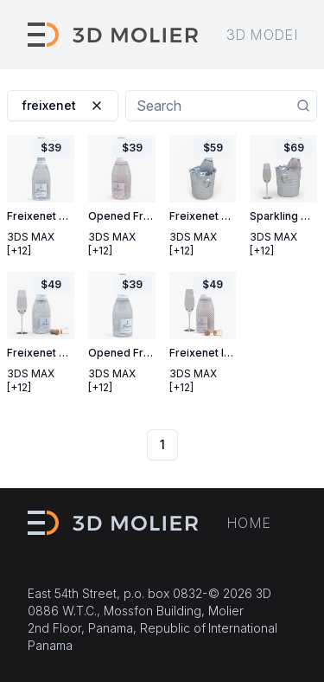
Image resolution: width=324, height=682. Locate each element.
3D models (268, 34)
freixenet (63, 105)
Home (248, 522)
